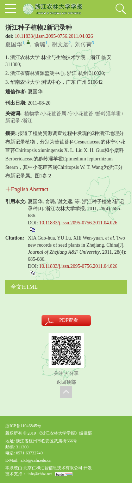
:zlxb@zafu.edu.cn (35, 460)
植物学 (31, 113)
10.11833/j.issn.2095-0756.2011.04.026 (54, 36)
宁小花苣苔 (81, 113)
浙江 (27, 120)
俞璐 (39, 44)
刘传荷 (83, 44)
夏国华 (13, 44)
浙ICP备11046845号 (23, 425)
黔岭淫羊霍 (108, 113)
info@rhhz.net (39, 473)
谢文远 (60, 44)
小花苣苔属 (54, 113)
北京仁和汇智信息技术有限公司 (52, 467)
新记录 (12, 120)
